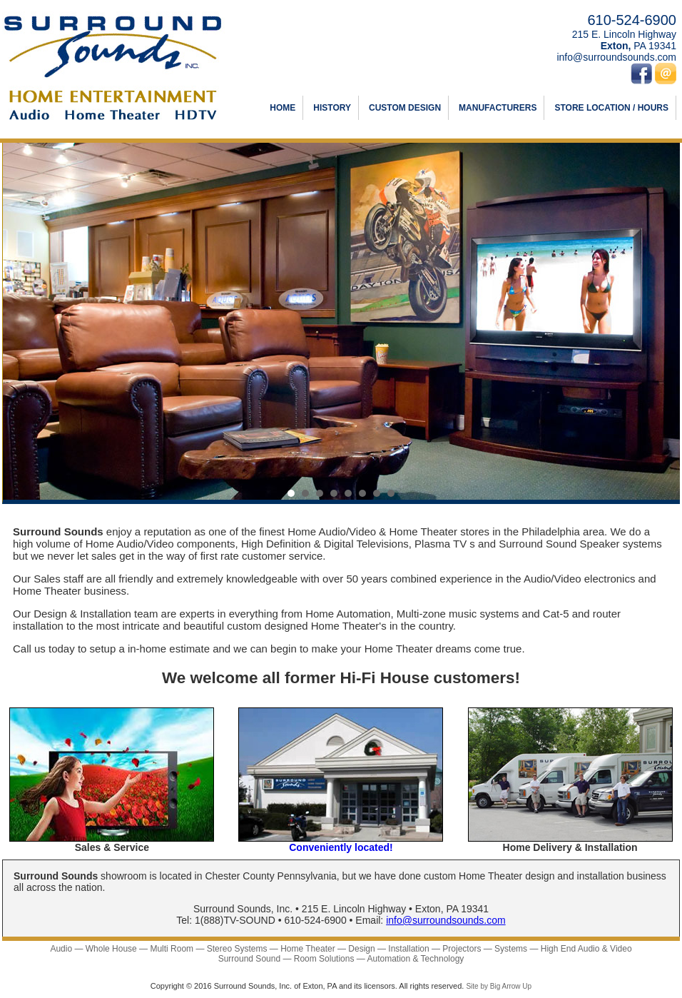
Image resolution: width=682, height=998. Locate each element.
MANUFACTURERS (497, 108)
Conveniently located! (340, 847)
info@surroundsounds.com (616, 57)
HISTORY (332, 108)
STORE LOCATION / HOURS (611, 108)
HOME (282, 108)
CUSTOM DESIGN (405, 108)
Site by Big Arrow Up (498, 986)
